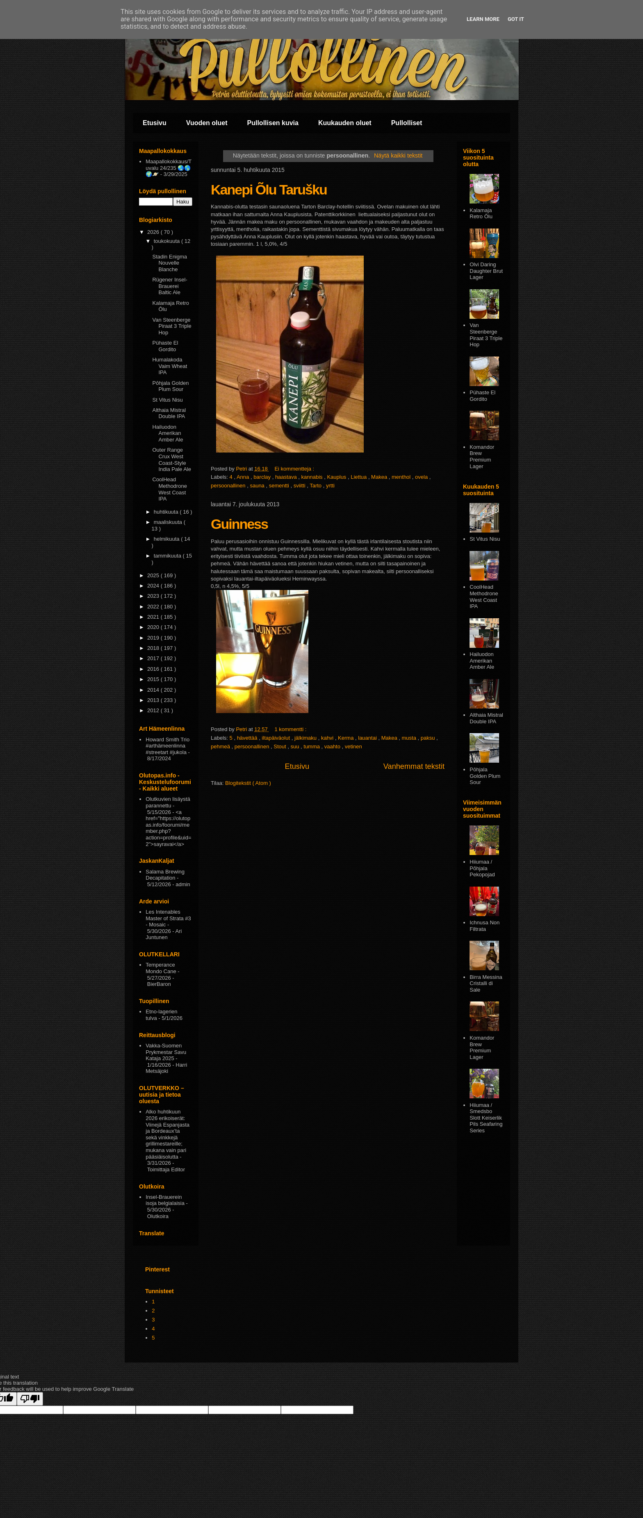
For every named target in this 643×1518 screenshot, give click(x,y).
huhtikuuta (167, 512)
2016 (154, 669)
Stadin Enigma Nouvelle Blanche (169, 263)
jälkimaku (306, 738)
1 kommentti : (291, 729)
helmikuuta (167, 539)
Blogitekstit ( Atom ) (248, 783)
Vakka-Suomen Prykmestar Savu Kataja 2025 (166, 1051)
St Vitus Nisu (167, 400)
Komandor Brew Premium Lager (482, 456)
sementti (280, 485)
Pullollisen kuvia (273, 122)
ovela (422, 477)
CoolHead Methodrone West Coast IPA (169, 489)
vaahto (333, 746)
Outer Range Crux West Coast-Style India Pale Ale (171, 459)
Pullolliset (406, 122)
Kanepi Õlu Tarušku (269, 189)
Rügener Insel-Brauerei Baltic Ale (169, 286)
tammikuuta (168, 556)
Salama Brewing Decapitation (165, 875)
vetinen (353, 746)
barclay (262, 477)
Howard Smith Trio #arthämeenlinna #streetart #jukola (167, 745)
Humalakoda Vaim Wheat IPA (169, 366)
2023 (154, 596)
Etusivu (154, 122)
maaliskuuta (169, 522)
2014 (154, 690)
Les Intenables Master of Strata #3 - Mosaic (168, 918)
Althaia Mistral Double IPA (169, 413)
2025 (154, 575)
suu (295, 746)
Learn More (483, 19)
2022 (154, 607)
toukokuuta (167, 241)
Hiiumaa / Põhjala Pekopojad (482, 868)
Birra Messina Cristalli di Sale (486, 983)
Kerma (346, 738)
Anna (244, 477)
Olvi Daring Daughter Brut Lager (486, 270)
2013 (154, 700)
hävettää (248, 738)
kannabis (312, 477)
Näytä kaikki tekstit (398, 155)
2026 (154, 232)
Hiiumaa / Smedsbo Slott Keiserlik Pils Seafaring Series (486, 1118)
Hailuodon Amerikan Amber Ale (167, 433)
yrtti (330, 485)
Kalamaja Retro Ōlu (481, 213)
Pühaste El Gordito (165, 346)
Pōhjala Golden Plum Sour (170, 386)
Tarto (316, 485)
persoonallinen (229, 485)
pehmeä (221, 746)
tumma (312, 746)
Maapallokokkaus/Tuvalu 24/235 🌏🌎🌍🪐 (169, 167)
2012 (154, 710)
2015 (154, 679)
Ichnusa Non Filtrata (484, 925)
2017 (154, 658)
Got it (516, 19)
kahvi (328, 738)
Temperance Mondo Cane (161, 968)
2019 (154, 638)
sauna (258, 485)
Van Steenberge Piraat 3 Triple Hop (171, 326)
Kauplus (337, 477)
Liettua (359, 477)
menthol (402, 477)
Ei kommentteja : (294, 469)
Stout (280, 746)
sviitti (300, 485)
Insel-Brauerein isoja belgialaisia (165, 1200)
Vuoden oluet (207, 122)
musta (410, 738)
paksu (428, 738)
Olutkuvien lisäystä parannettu (168, 802)
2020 (154, 627)
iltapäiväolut (276, 738)
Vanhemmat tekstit (414, 766)
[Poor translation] (30, 1399)
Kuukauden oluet (345, 122)
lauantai (368, 738)
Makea (380, 477)
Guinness (239, 524)
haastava (286, 477)
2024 (154, 586)
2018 (154, 648)
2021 (154, 617)
